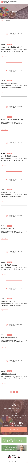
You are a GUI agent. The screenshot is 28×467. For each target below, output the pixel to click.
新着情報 (9, 44)
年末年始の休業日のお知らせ (9, 83)
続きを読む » (4, 56)
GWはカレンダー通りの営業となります (12, 119)
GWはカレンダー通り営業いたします (11, 47)
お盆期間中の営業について (8, 192)
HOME (2, 20)
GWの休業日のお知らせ (7, 228)
